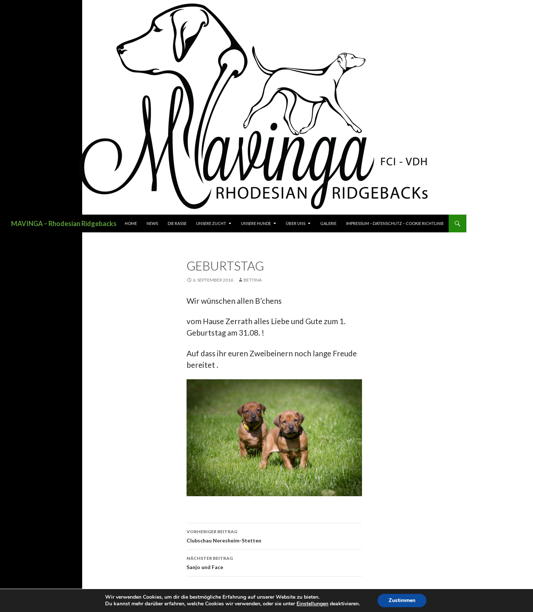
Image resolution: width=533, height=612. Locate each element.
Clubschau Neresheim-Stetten (274, 535)
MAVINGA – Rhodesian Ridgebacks (64, 223)
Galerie (328, 223)
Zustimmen (402, 600)
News (152, 223)
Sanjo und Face (274, 562)
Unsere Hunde (256, 223)
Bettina (253, 280)
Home (131, 223)
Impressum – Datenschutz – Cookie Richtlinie (395, 223)
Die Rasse (177, 223)
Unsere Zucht (211, 223)
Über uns (295, 223)
